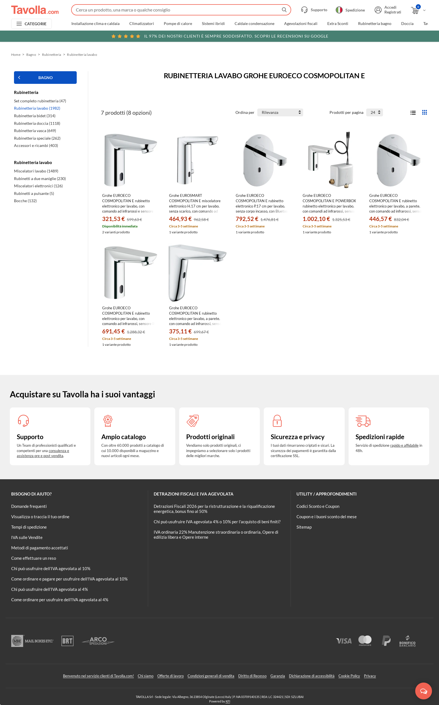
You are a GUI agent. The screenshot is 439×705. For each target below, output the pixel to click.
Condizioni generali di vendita (211, 676)
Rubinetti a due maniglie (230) (40, 178)
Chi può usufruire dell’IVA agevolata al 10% (50, 568)
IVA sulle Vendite (27, 537)
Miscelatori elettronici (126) (38, 185)
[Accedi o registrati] (387, 10)
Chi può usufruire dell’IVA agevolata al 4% (49, 589)
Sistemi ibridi (213, 23)
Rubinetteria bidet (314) (34, 115)
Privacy (370, 676)
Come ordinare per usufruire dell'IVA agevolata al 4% (59, 599)
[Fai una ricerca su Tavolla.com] (181, 9)
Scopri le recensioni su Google (220, 36)
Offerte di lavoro (170, 676)
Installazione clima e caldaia (95, 23)
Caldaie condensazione (254, 23)
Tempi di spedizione (29, 526)
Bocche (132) (25, 200)
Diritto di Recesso (252, 676)
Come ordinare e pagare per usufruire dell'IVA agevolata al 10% (69, 578)
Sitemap (304, 526)
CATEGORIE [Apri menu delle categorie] (36, 23)
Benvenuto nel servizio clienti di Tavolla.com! (98, 676)
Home (15, 54)
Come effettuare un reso (33, 558)
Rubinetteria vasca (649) (35, 130)
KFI (228, 701)
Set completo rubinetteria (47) (40, 100)
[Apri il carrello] (419, 10)
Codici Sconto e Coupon (317, 506)
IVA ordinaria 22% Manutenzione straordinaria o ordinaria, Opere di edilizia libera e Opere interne (216, 534)
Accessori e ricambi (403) (36, 145)
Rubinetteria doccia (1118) (37, 123)
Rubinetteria (51, 54)
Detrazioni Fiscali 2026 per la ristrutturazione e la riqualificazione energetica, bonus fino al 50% (214, 509)
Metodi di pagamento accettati (39, 547)
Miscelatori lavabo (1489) (36, 171)
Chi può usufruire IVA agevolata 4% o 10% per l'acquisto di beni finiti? (217, 521)
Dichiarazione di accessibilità (312, 676)
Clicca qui (389, 35)
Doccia (407, 23)
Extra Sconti (337, 23)
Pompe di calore (178, 23)
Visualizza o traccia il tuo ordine (40, 516)
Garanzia (277, 676)
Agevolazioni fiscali (300, 23)
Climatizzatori (141, 23)
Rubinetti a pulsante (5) (34, 193)
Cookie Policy (349, 676)
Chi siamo (145, 676)
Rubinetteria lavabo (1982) (37, 108)
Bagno (31, 54)
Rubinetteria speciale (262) (37, 138)
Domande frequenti (29, 506)
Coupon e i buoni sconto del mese (326, 516)
